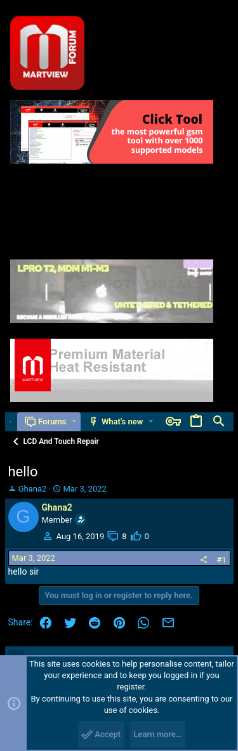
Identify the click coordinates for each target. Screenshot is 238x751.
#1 (221, 560)
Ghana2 (32, 488)
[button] (74, 421)
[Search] (219, 421)
